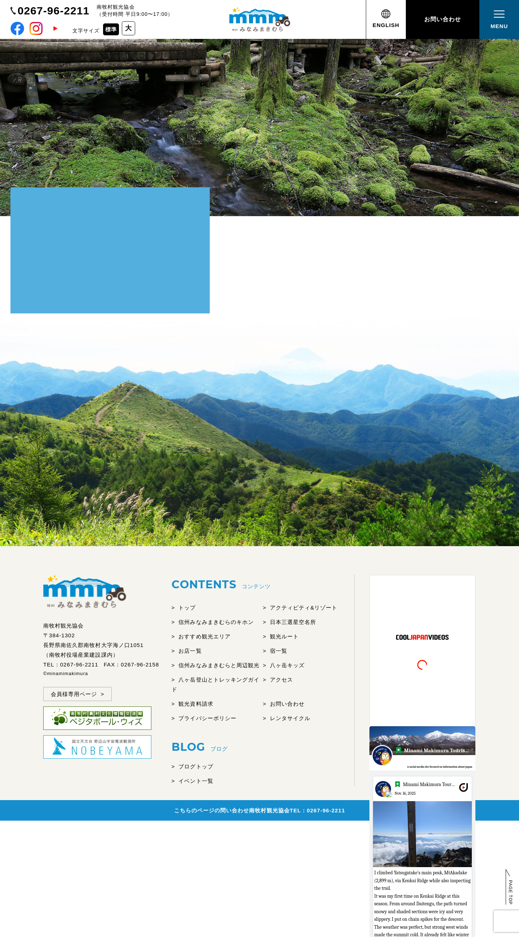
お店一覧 (189, 651)
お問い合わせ (442, 19)
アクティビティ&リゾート (304, 607)
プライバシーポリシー (207, 718)
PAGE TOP (510, 892)
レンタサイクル (290, 718)
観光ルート (284, 636)
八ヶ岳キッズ (287, 665)
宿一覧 (278, 651)
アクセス (281, 680)
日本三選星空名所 (293, 622)
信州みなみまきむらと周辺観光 (219, 665)
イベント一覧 (195, 781)
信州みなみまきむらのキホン (216, 622)
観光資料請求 (195, 704)
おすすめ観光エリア (204, 636)
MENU (499, 18)
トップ (187, 607)
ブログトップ (195, 766)
